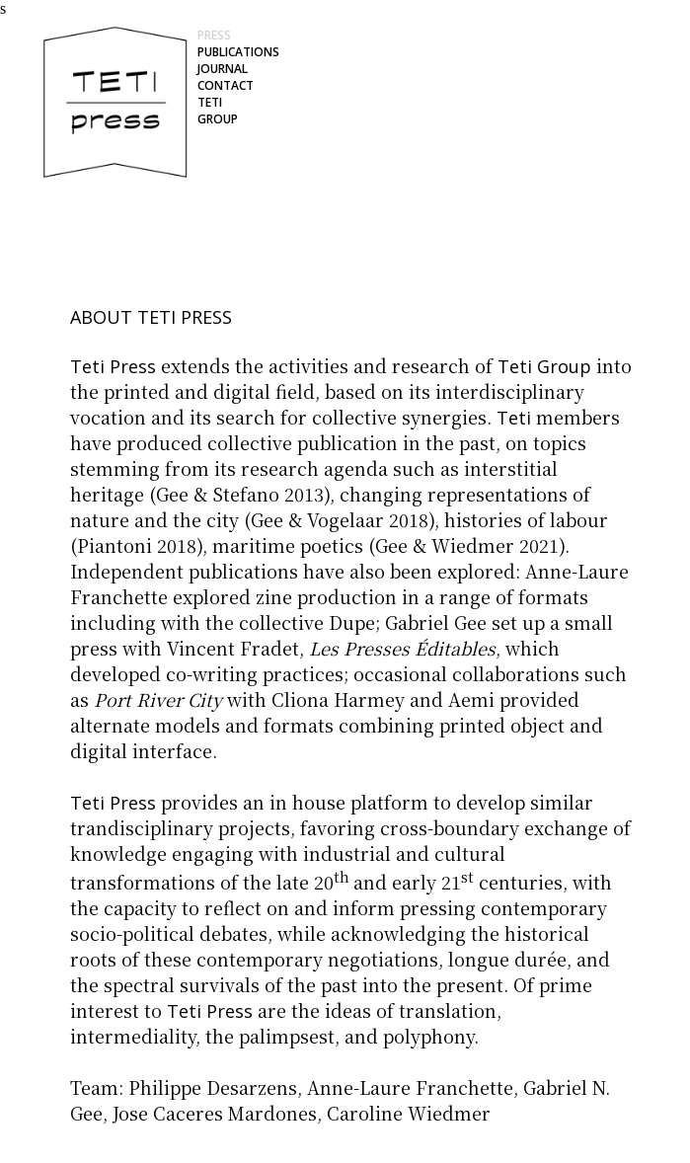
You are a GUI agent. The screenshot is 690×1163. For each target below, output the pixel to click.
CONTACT (225, 85)
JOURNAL (222, 68)
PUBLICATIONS (238, 51)
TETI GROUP (217, 110)
